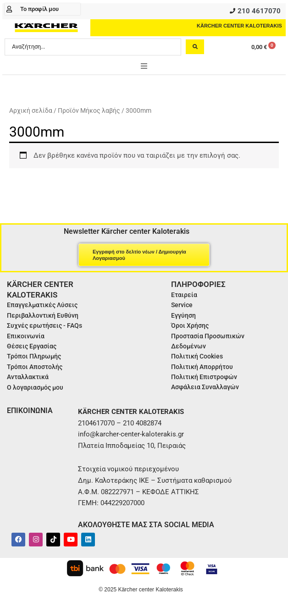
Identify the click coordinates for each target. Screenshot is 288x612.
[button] (144, 66)
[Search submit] (195, 46)
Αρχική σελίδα (30, 110)
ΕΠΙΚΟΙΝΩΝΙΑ (30, 410)
